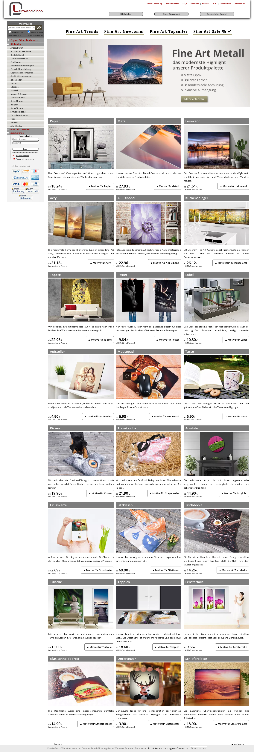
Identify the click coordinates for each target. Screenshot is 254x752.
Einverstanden (198, 748)
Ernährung (15, 62)
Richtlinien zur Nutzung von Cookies (166, 748)
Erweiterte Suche (14, 35)
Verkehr (14, 122)
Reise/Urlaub (16, 101)
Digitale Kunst (17, 54)
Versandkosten (172, 3)
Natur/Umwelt (17, 97)
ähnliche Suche (37, 32)
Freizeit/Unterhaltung (20, 69)
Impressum (240, 3)
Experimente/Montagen (22, 65)
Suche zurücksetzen (35, 35)
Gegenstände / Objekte (21, 72)
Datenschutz (225, 3)
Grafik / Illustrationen (20, 76)
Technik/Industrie (19, 115)
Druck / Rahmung (154, 3)
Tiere (12, 118)
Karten (13, 83)
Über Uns (195, 3)
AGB (215, 3)
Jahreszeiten (16, 79)
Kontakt (205, 3)
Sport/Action (16, 108)
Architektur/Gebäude (20, 51)
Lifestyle (14, 86)
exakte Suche (17, 32)
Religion (14, 104)
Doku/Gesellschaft (19, 58)
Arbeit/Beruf (16, 47)
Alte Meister (16, 125)
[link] (82, 31)
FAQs (184, 3)
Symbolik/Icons (17, 111)
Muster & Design (18, 94)
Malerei (14, 90)
